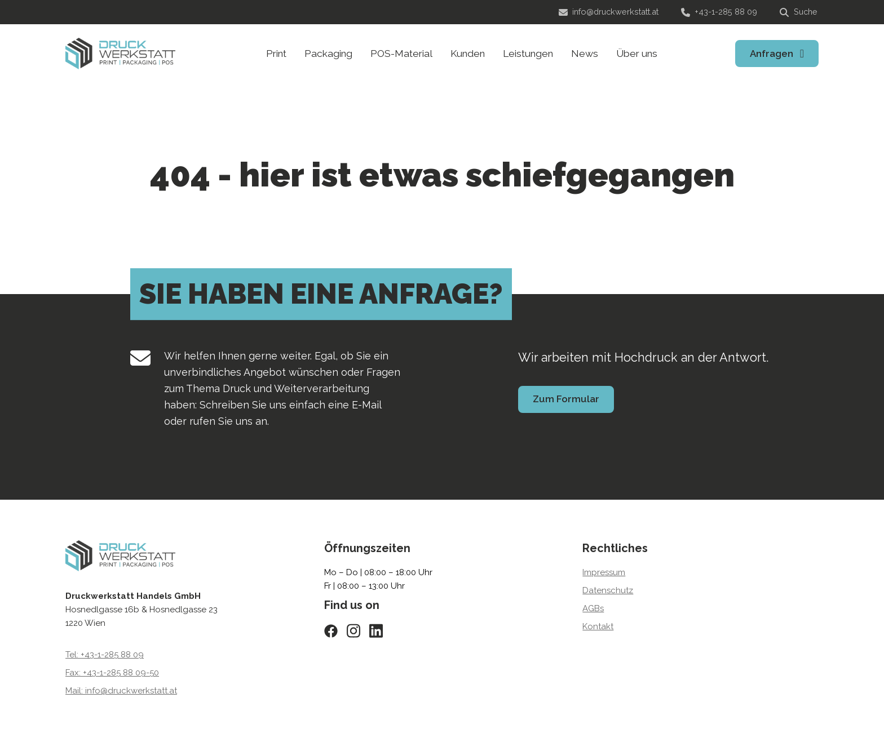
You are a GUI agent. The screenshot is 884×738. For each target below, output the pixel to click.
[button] (25, 713)
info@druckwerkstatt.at (608, 11)
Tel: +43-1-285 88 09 (104, 655)
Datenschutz (607, 590)
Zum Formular (566, 398)
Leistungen (528, 53)
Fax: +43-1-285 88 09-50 (112, 673)
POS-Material (401, 53)
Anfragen (771, 53)
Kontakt (597, 626)
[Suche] (799, 12)
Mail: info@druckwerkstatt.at (121, 691)
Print (276, 53)
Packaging (328, 53)
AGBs (593, 608)
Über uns (636, 53)
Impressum (603, 572)
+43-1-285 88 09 (719, 11)
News (584, 53)
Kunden (467, 53)
